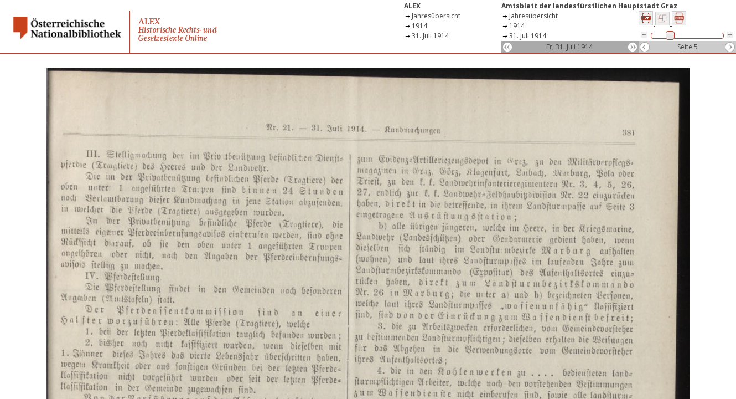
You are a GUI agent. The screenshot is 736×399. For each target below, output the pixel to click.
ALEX (412, 6)
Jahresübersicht (436, 16)
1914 (419, 25)
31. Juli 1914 (430, 35)
